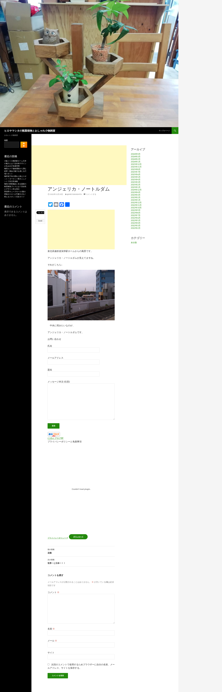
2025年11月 (136, 166)
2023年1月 (135, 200)
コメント (53, 592)
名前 (51, 628)
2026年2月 (135, 159)
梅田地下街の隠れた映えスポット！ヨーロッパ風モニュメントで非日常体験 (15, 178)
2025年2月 (135, 184)
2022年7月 (135, 215)
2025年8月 (135, 169)
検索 (6, 140)
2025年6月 (135, 174)
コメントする (91, 194)
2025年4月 (135, 179)
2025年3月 (135, 182)
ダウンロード (78, 537)
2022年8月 (135, 212)
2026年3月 (135, 156)
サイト (51, 652)
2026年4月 (135, 154)
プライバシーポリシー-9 (58, 538)
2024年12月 (136, 189)
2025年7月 (135, 172)
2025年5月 (135, 177)
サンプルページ (164, 130)
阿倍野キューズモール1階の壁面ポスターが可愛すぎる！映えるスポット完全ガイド (15, 194)
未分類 (134, 242)
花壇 (81, 551)
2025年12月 (136, 164)
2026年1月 (135, 161)
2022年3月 (135, 225)
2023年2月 (135, 197)
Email (40, 220)
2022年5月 (135, 220)
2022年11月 (136, 205)
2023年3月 (135, 195)
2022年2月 (135, 228)
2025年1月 (135, 187)
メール (52, 640)
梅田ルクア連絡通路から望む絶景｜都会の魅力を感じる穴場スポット (15, 171)
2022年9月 (135, 210)
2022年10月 (136, 207)
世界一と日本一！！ (81, 561)
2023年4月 (135, 192)
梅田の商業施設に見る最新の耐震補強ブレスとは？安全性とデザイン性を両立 (15, 186)
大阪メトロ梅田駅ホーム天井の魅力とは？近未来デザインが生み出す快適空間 (15, 163)
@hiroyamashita (74, 194)
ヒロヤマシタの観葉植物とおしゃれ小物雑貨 (29, 130)
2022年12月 (136, 202)
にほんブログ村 (55, 438)
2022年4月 (135, 223)
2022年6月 (135, 218)
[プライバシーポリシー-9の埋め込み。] (81, 489)
